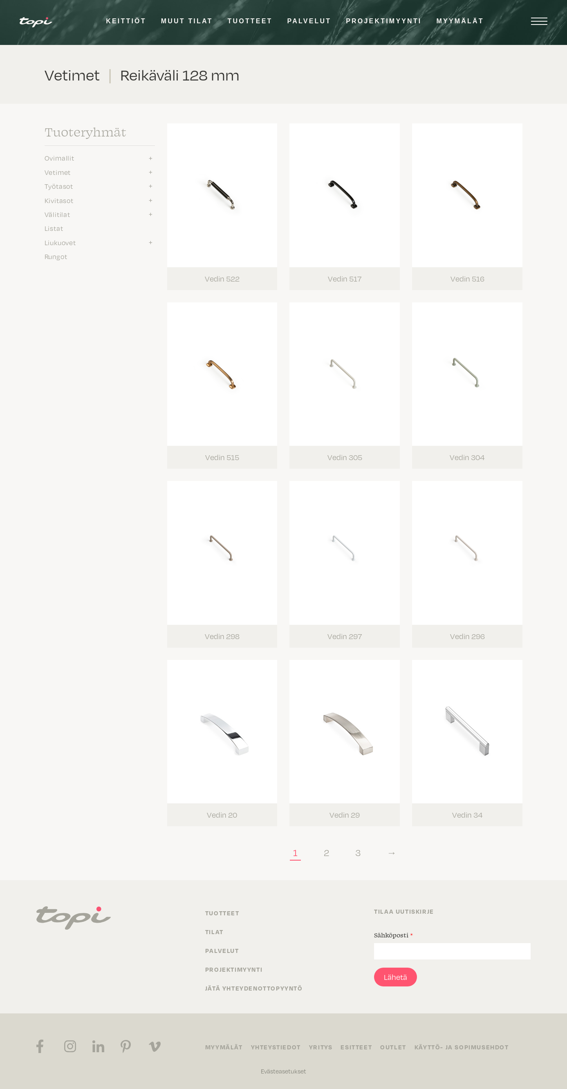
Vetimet (58, 172)
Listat (54, 228)
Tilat (214, 931)
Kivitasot (59, 200)
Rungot (56, 256)
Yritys (321, 1047)
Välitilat (57, 214)
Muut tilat (187, 21)
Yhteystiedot (276, 1047)
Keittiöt (126, 21)
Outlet (393, 1047)
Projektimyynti (383, 21)
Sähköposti (393, 935)
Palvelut (309, 21)
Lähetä (395, 977)
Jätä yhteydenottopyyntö (254, 988)
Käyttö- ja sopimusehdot (462, 1047)
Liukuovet (60, 242)
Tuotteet (250, 21)
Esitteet (356, 1047)
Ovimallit (59, 157)
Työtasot (59, 185)
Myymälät (460, 21)
